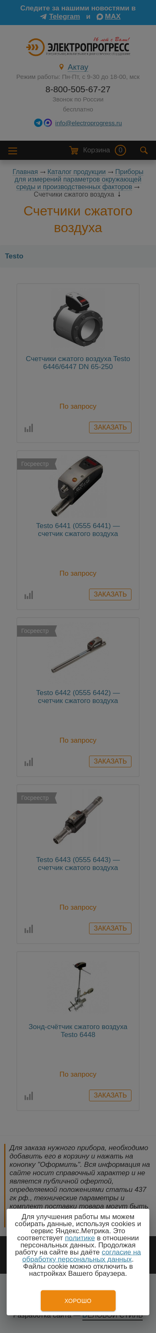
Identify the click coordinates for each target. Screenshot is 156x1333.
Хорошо (78, 1301)
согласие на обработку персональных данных (81, 1255)
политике (80, 1238)
